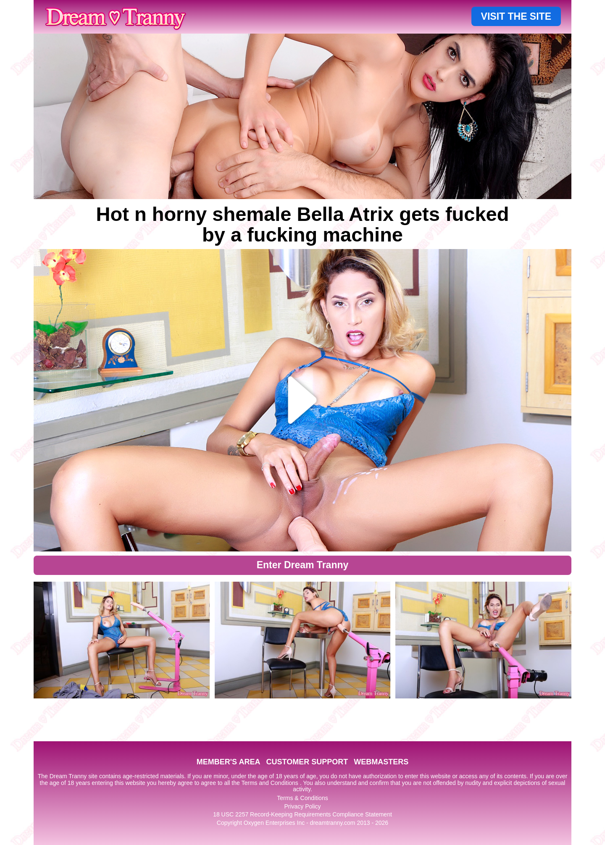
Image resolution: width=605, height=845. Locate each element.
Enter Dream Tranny (303, 564)
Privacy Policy (302, 806)
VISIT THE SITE (516, 16)
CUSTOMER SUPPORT (307, 762)
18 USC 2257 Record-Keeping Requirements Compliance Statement (302, 814)
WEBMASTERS (381, 762)
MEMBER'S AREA (228, 762)
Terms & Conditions (302, 798)
